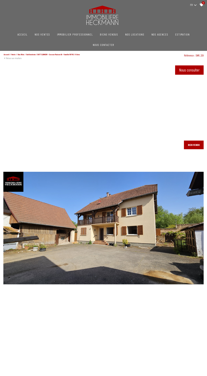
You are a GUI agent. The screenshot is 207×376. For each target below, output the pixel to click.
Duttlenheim (31, 54)
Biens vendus (109, 34)
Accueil (22, 34)
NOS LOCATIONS (134, 34)
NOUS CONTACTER (103, 45)
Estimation (182, 34)
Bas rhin (21, 54)
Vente (13, 54)
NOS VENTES (42, 34)
